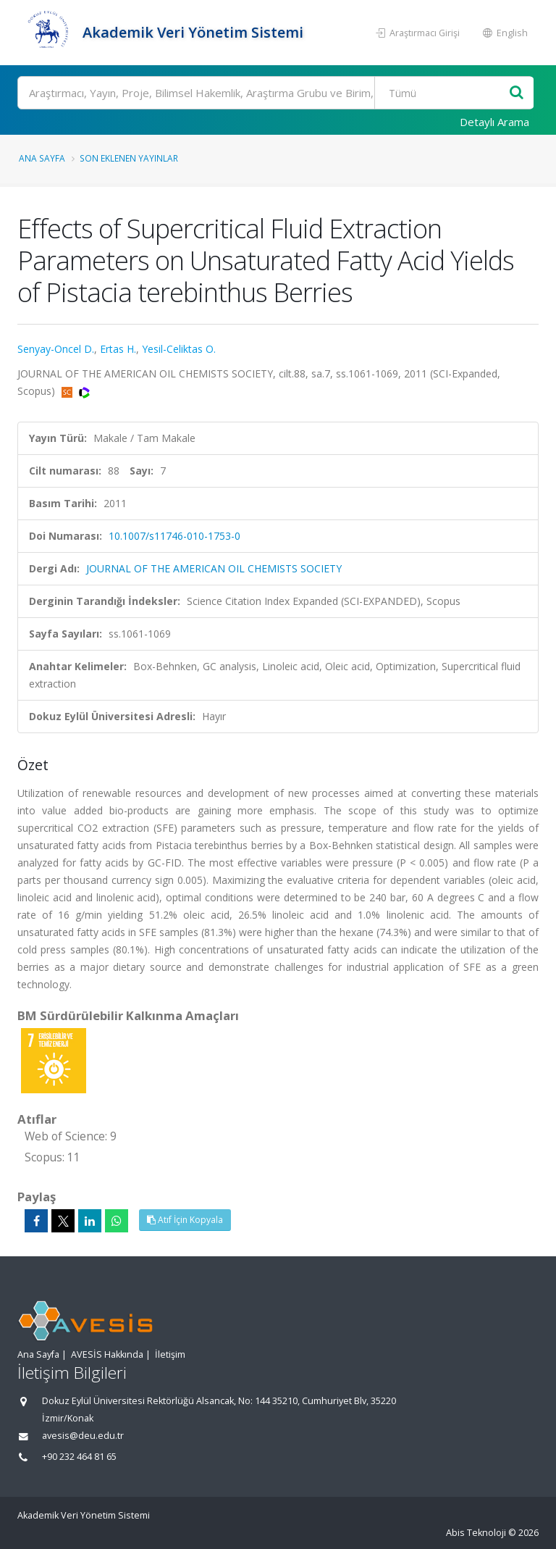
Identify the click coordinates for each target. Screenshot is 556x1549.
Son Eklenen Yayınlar (129, 158)
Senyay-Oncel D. (55, 349)
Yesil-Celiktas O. (179, 349)
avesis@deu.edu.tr (83, 1435)
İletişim (170, 1354)
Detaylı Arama (494, 121)
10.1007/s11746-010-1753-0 (174, 536)
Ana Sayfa (42, 158)
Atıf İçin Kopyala (185, 1220)
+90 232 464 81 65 (79, 1456)
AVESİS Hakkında (107, 1354)
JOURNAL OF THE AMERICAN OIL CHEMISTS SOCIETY (214, 568)
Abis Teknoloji (476, 1533)
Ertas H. (118, 349)
